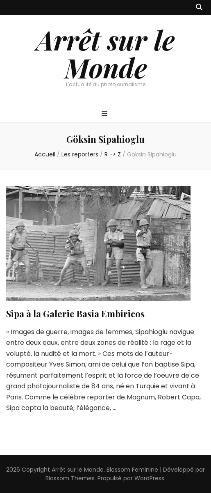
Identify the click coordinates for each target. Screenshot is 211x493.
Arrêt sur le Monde (105, 53)
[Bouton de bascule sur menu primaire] (105, 113)
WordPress (149, 478)
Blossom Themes (70, 478)
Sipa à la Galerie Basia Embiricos (75, 313)
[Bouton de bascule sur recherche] (199, 7)
